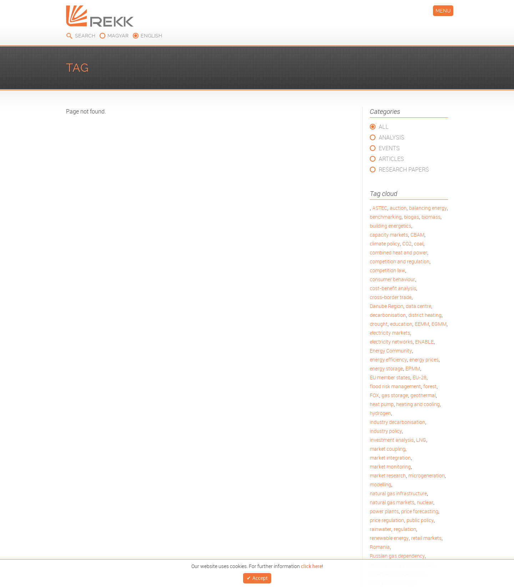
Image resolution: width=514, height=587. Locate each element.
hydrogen (380, 413)
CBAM (417, 234)
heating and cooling (418, 404)
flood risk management (395, 386)
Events (389, 148)
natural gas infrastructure (398, 493)
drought (379, 323)
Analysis (391, 137)
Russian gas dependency (397, 555)
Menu (443, 11)
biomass (431, 216)
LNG (421, 439)
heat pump (382, 404)
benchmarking (386, 216)
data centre (418, 306)
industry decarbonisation (397, 422)
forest (430, 386)
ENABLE (424, 341)
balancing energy (428, 207)
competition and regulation (399, 261)
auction (398, 207)
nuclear (425, 502)
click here (311, 564)
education (401, 323)
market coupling (387, 448)
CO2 (407, 243)
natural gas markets (392, 502)
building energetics (390, 225)
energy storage (386, 368)
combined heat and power (398, 252)
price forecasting (419, 511)
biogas (411, 216)
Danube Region (386, 306)
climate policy (385, 243)
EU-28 (420, 377)
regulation (405, 529)
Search (85, 36)
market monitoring (390, 466)
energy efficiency (388, 359)
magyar (117, 36)
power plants (384, 511)
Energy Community (391, 350)
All (384, 126)
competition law (387, 270)
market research (388, 475)
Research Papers (404, 169)
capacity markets (389, 234)
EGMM (439, 323)
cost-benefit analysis (393, 288)
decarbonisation (388, 315)
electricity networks (391, 341)
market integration (390, 457)
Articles (391, 158)
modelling (380, 484)
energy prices (424, 359)
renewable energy (389, 538)
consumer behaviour (392, 279)
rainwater (380, 529)
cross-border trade (391, 297)
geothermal (423, 395)
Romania (380, 546)
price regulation (387, 520)
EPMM (412, 368)
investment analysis (392, 439)
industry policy (386, 430)
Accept (260, 576)
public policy (420, 520)
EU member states (390, 377)
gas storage (395, 395)
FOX (374, 395)
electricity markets (390, 332)
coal (418, 243)
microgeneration (426, 475)
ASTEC (379, 207)
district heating (425, 315)
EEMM (422, 323)
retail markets (426, 538)
